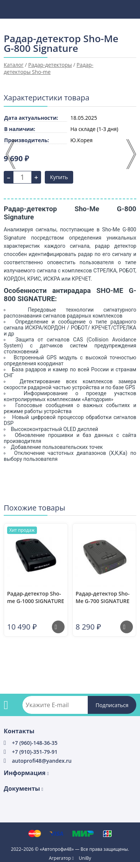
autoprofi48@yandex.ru (42, 760)
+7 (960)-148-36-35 (34, 742)
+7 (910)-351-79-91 (34, 751)
